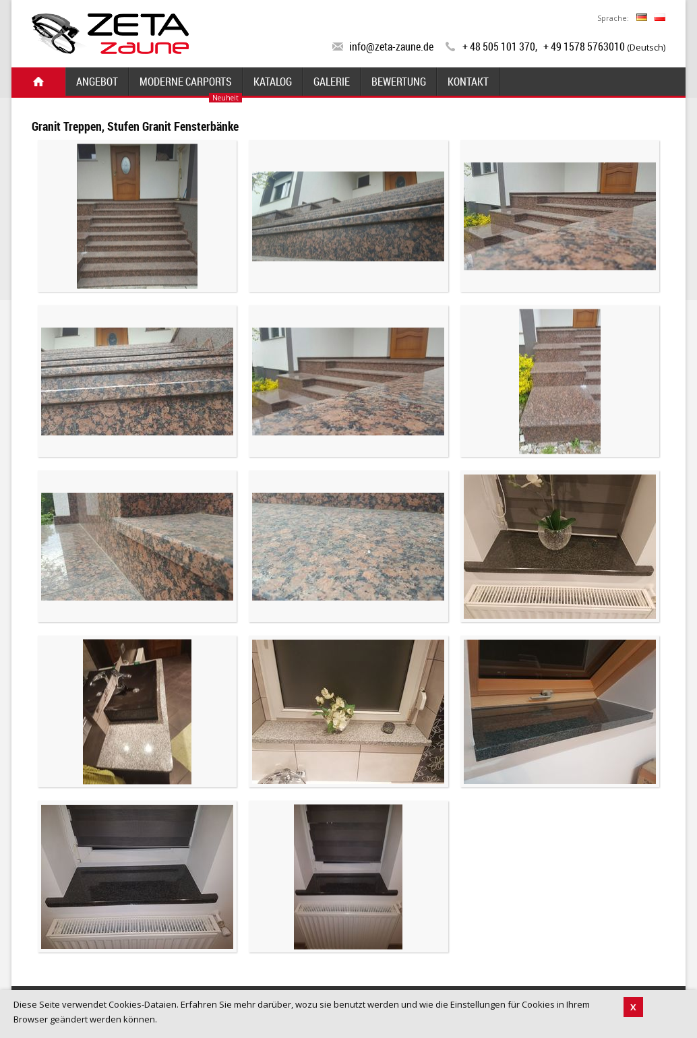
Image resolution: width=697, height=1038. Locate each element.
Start (38, 81)
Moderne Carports (186, 81)
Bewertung (398, 81)
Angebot (97, 81)
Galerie (331, 81)
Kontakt (468, 81)
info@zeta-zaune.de (391, 46)
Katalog (272, 81)
